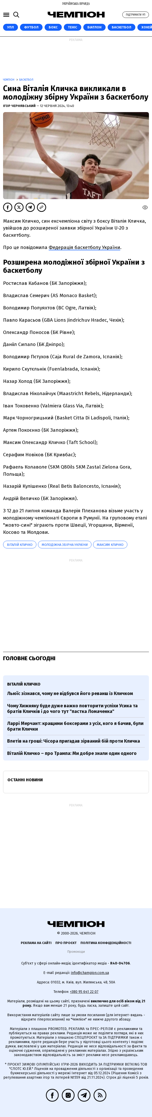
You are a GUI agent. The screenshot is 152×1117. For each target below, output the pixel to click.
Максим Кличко (110, 545)
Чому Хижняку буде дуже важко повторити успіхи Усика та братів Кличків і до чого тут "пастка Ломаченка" (72, 708)
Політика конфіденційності (105, 943)
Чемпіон (9, 79)
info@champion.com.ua (90, 973)
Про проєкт (66, 943)
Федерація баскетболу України (84, 247)
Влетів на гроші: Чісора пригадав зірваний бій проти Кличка (73, 741)
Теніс (72, 27)
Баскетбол (121, 27)
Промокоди (76, 951)
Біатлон (94, 27)
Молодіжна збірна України (65, 545)
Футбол (31, 27)
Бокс (53, 27)
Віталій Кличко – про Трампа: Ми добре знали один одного (72, 753)
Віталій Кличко (20, 545)
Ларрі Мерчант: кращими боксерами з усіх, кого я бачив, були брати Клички (75, 726)
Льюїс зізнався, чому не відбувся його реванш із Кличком (70, 693)
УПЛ (10, 27)
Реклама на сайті (36, 943)
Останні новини (25, 779)
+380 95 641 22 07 (84, 992)
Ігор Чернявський (19, 106)
